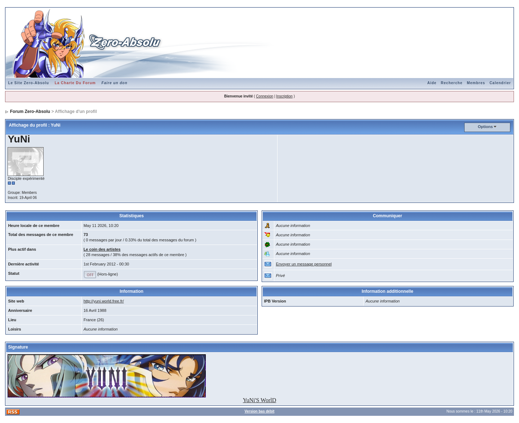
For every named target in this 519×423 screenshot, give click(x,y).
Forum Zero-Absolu (30, 111)
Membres (476, 83)
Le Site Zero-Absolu (28, 83)
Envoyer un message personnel (304, 264)
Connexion (264, 96)
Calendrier (500, 83)
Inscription (284, 96)
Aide (431, 83)
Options (485, 126)
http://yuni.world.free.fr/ (104, 301)
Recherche (451, 83)
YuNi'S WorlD (259, 400)
